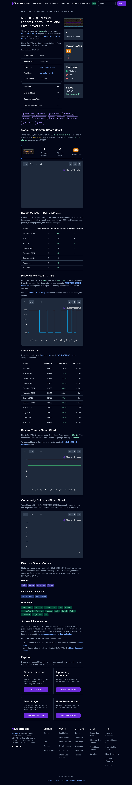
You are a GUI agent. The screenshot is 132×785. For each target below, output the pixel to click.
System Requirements (41, 105)
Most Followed (65, 742)
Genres (77, 733)
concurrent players (45, 36)
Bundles (47, 746)
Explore (121, 3)
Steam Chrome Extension (81, 3)
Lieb (52, 73)
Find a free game (68, 715)
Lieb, (42, 67)
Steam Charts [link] (28, 114)
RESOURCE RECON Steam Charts (61, 11)
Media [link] (60, 118)
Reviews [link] (41, 114)
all (41, 164)
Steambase (16, 734)
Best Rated (63, 733)
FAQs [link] (40, 123)
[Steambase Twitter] (20, 746)
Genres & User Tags (41, 99)
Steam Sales (64, 3)
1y (36, 164)
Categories (79, 737)
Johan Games (50, 67)
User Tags (79, 742)
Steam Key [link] (68, 114)
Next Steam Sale (112, 754)
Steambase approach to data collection (55, 634)
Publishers (79, 750)
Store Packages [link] (38, 118)
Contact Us (81, 780)
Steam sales (46, 355)
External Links (41, 93)
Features (41, 86)
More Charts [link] (28, 123)
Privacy (49, 780)
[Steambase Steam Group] (17, 746)
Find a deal (36, 689)
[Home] (22, 11)
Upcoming (54, 3)
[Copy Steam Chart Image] (75, 164)
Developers (79, 746)
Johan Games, (45, 73)
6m (31, 302)
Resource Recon (40, 11)
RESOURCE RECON (29, 33)
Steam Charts (49, 750)
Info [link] (51, 118)
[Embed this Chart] (71, 164)
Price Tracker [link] (54, 114)
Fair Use (65, 780)
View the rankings (36, 715)
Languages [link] (72, 118)
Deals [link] (26, 118)
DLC (45, 737)
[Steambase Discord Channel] (13, 746)
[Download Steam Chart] (79, 164)
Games (28, 11)
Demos (46, 742)
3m (31, 164)
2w (25, 164)
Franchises (79, 755)
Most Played (37, 3)
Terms (57, 780)
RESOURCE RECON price (38, 293)
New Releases (65, 746)
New (46, 3)
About (72, 780)
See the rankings (68, 689)
